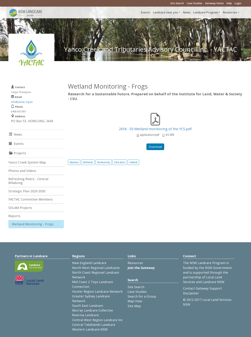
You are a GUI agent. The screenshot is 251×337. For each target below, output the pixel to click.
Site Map (134, 306)
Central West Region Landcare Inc (97, 320)
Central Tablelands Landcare (93, 325)
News (187, 12)
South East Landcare (87, 305)
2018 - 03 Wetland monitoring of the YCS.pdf (155, 129)
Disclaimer (191, 293)
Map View (135, 301)
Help (229, 3)
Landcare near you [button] (165, 12)
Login (238, 3)
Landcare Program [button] (205, 12)
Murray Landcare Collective (92, 310)
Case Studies (194, 3)
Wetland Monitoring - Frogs (33, 224)
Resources (135, 263)
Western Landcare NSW (90, 329)
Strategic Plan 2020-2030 (26, 191)
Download (155, 147)
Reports (14, 216)
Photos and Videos (22, 171)
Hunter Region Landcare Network (97, 291)
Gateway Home (214, 3)
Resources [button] (230, 12)
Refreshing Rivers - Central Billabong (28, 181)
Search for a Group (142, 296)
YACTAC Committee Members (30, 199)
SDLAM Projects (20, 208)
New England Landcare (89, 263)
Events (145, 12)
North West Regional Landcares (96, 268)
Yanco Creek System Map (27, 162)
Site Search (177, 3)
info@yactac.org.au (22, 101)
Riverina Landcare (85, 315)
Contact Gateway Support (202, 288)
